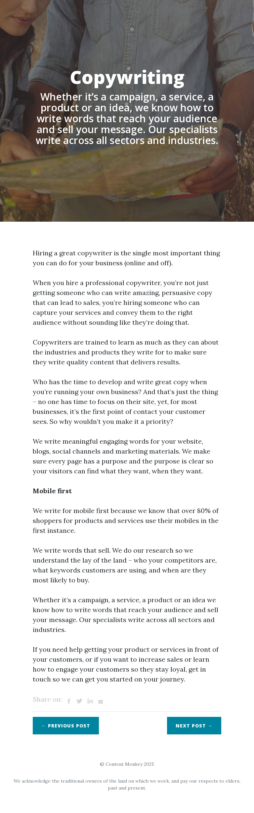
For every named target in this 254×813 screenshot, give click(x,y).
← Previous (65, 725)
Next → (194, 725)
